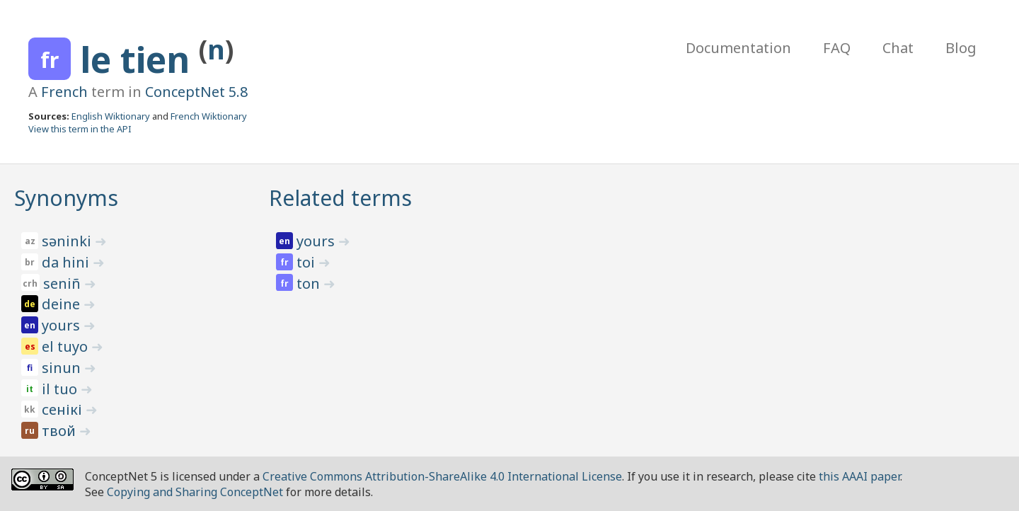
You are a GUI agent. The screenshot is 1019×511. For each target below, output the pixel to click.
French (64, 91)
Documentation (738, 47)
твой (60, 430)
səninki (68, 241)
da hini (67, 262)
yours (63, 325)
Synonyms (66, 197)
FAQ (837, 47)
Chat (898, 47)
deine (63, 304)
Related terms (340, 197)
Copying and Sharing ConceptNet (195, 492)
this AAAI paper (859, 476)
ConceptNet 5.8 (196, 91)
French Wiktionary (209, 116)
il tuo (61, 388)
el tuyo (66, 346)
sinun (63, 367)
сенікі (64, 409)
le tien (139, 59)
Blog (961, 47)
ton (310, 283)
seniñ (63, 283)
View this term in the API (80, 128)
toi (307, 262)
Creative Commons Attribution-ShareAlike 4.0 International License (442, 476)
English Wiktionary (110, 116)
